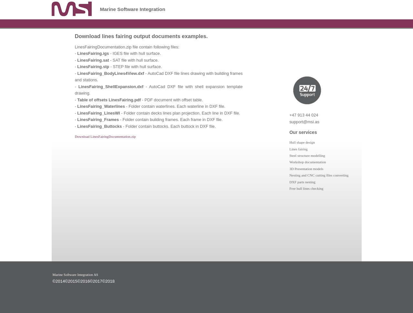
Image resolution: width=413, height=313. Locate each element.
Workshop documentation (307, 162)
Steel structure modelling (307, 155)
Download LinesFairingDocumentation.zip (105, 136)
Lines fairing (298, 149)
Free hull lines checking (306, 188)
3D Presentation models (306, 169)
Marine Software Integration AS (75, 275)
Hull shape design (302, 142)
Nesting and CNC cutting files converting (318, 175)
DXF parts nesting (302, 182)
